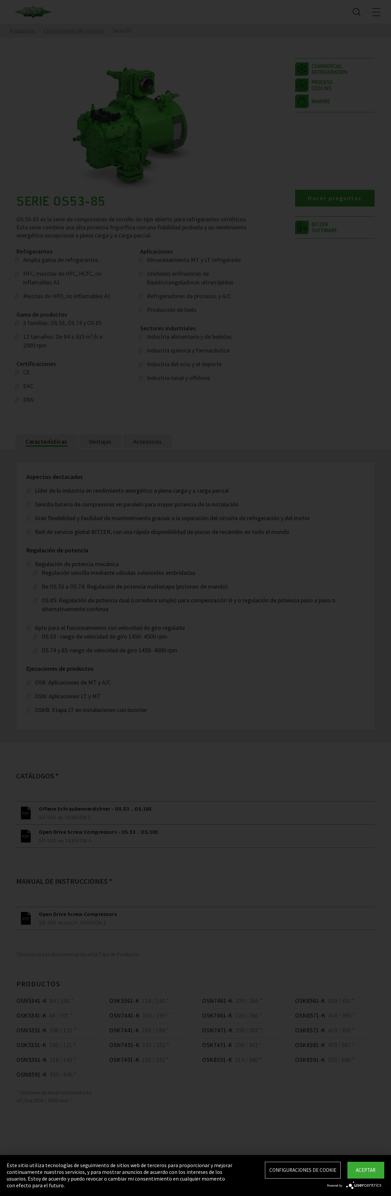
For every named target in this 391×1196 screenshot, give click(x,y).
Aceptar (366, 1170)
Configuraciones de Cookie (302, 1170)
